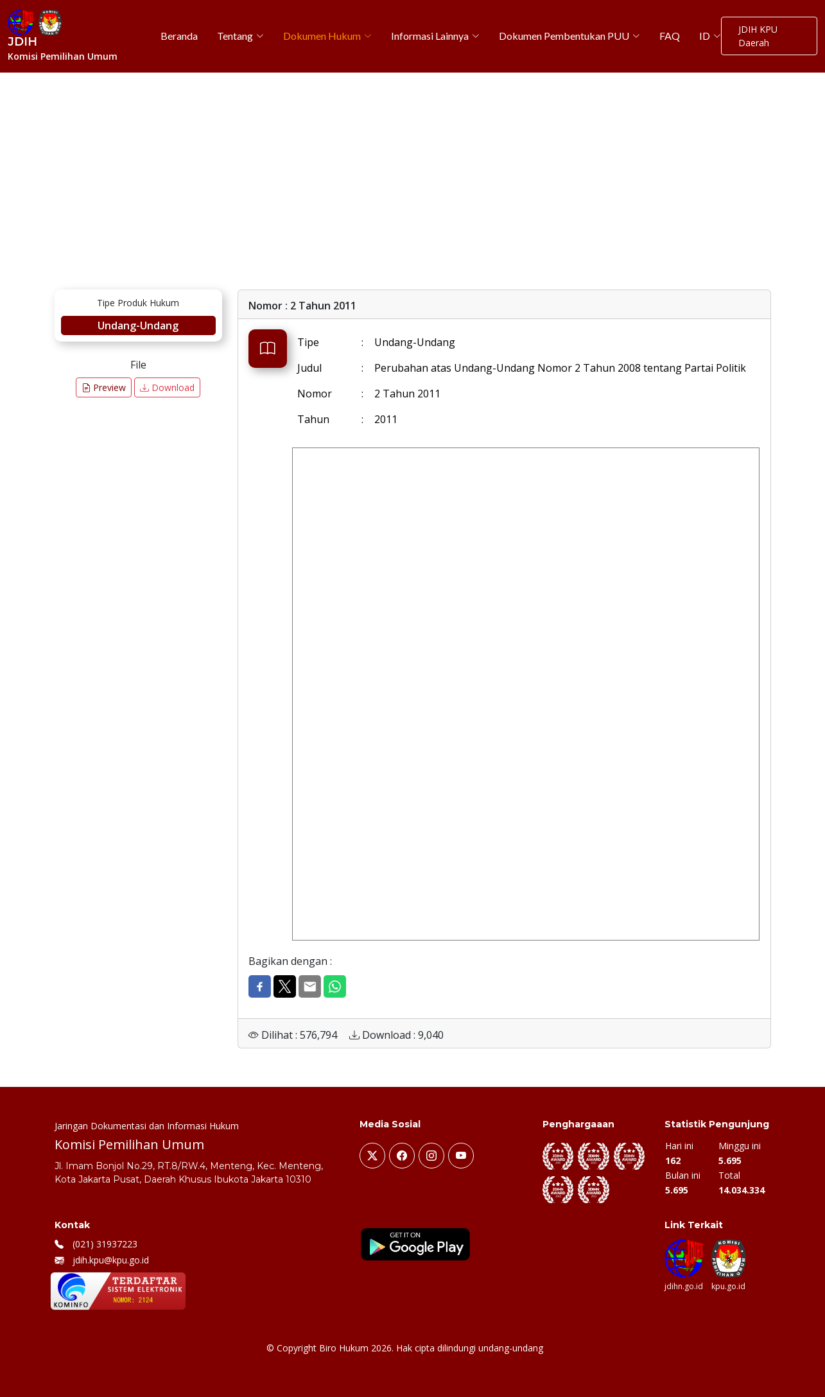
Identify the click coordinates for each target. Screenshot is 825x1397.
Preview (104, 387)
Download (167, 387)
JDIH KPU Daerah (757, 36)
